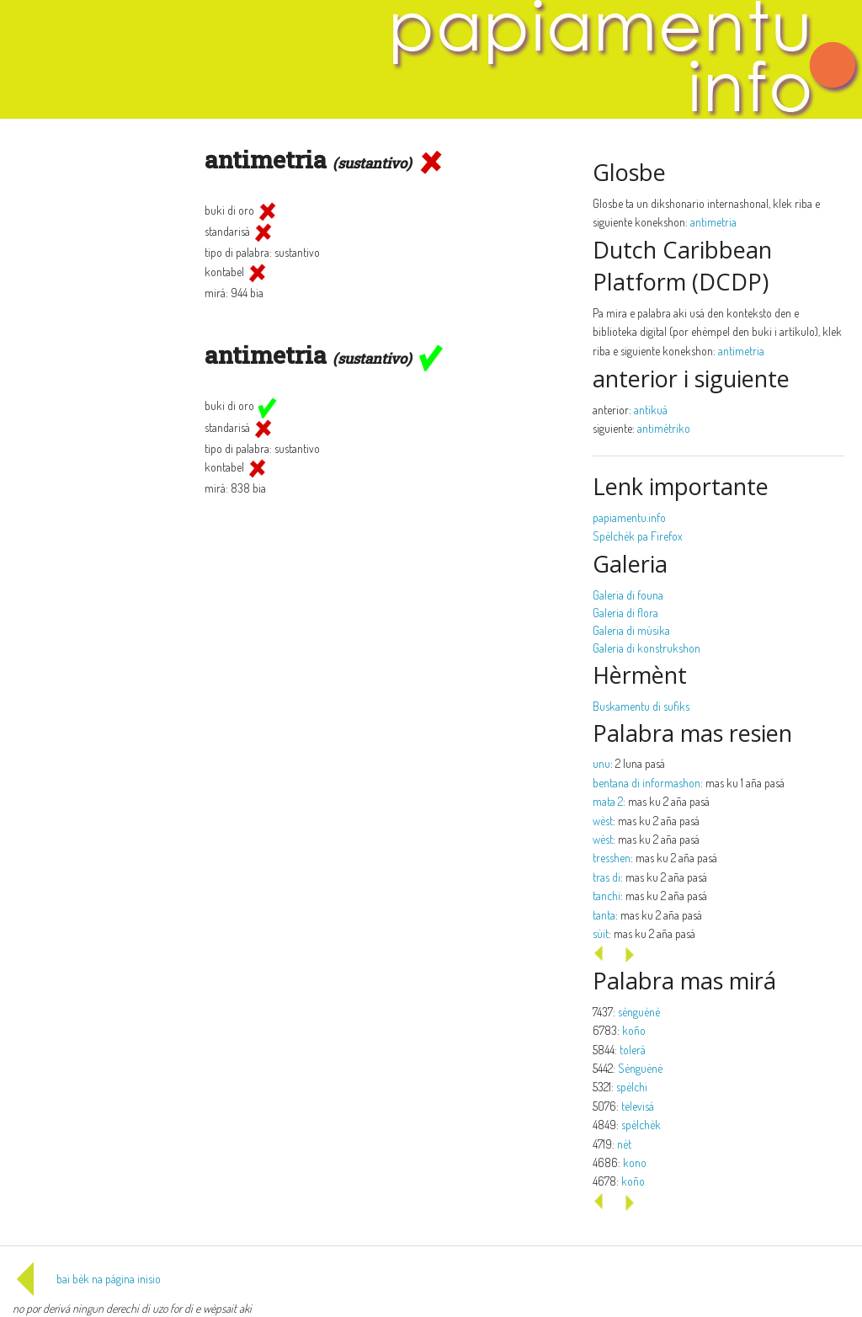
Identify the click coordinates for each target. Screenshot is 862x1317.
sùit (601, 933)
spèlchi (631, 1087)
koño (634, 1030)
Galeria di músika (631, 630)
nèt (624, 1144)
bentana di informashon (646, 783)
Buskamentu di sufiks (641, 706)
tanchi (606, 895)
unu (601, 763)
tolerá (633, 1049)
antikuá (651, 410)
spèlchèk (641, 1124)
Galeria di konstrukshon (646, 648)
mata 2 (608, 801)
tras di (606, 877)
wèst (603, 820)
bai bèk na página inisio (87, 1279)
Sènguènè (640, 1068)
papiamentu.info (629, 517)
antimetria (713, 222)
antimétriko (663, 428)
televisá (637, 1106)
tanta (604, 915)
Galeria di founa (628, 595)
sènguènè (639, 1012)
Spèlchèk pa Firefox (638, 536)
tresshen (612, 857)
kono (634, 1162)
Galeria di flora (625, 612)
